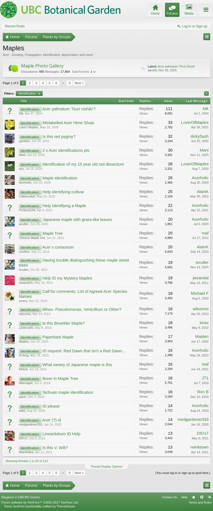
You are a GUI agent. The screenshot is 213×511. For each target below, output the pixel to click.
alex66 (152, 70)
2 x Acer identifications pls (65, 150)
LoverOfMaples (195, 122)
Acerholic (25, 182)
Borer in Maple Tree (60, 378)
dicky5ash (200, 136)
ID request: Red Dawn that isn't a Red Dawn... (83, 351)
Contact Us (169, 497)
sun (21, 168)
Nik (21, 113)
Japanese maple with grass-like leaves (77, 219)
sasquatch (26, 282)
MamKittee (26, 452)
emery (23, 301)
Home (194, 497)
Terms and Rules (200, 502)
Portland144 (27, 210)
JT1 (205, 378)
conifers (24, 251)
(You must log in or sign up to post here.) (182, 472)
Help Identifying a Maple (64, 206)
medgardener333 (30, 424)
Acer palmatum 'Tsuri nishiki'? (68, 109)
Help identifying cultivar (63, 192)
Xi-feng (24, 355)
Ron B (203, 392)
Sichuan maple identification (67, 392)
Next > (79, 83)
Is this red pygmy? (58, 136)
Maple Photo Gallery (42, 66)
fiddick (23, 369)
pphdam (24, 141)
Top (202, 497)
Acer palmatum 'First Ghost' (176, 66)
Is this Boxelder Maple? (63, 323)
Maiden (24, 341)
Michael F (200, 293)
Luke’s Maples (28, 127)
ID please (51, 406)
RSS (143, 68)
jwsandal (201, 278)
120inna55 (26, 327)
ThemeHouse (66, 506)
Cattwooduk (27, 196)
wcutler (24, 224)
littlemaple (26, 383)
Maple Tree (52, 233)
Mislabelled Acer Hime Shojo (68, 123)
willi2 (22, 410)
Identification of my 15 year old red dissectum (83, 164)
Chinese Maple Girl (32, 237)
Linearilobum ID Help (61, 434)
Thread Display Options (107, 466)
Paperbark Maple (57, 337)
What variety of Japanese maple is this (77, 365)
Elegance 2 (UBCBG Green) (20, 497)
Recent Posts (15, 26)
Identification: (29, 93)
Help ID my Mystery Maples (67, 278)
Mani (22, 155)
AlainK (203, 191)
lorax (204, 322)
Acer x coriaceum (57, 247)
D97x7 (23, 438)
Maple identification (59, 178)
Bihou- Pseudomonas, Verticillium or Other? (81, 309)
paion (22, 396)
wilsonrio (25, 314)
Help (184, 497)
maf (205, 233)
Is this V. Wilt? (55, 447)
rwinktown (200, 447)
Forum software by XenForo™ (39, 502)
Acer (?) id (51, 420)
